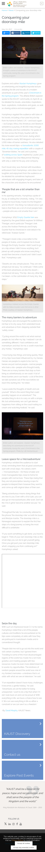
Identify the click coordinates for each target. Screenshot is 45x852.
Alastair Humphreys (28, 83)
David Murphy (12, 710)
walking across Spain (13, 155)
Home (4, 10)
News (11, 10)
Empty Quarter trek (25, 217)
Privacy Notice (17, 840)
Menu (3, 3)
